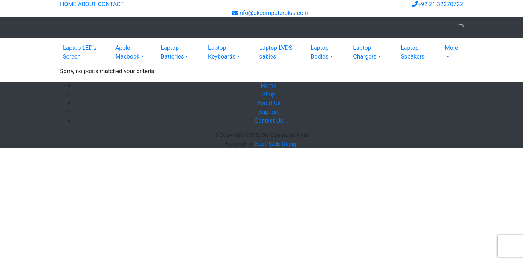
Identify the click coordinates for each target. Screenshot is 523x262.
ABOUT (87, 4)
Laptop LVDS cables (275, 52)
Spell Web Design (277, 143)
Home (268, 85)
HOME (68, 4)
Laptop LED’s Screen (79, 52)
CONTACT (111, 4)
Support (269, 111)
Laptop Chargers (364, 52)
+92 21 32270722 (437, 4)
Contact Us (269, 120)
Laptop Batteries (172, 52)
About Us (268, 103)
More (451, 47)
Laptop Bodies (320, 52)
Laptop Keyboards (221, 52)
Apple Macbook (127, 52)
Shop (268, 94)
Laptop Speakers (413, 52)
